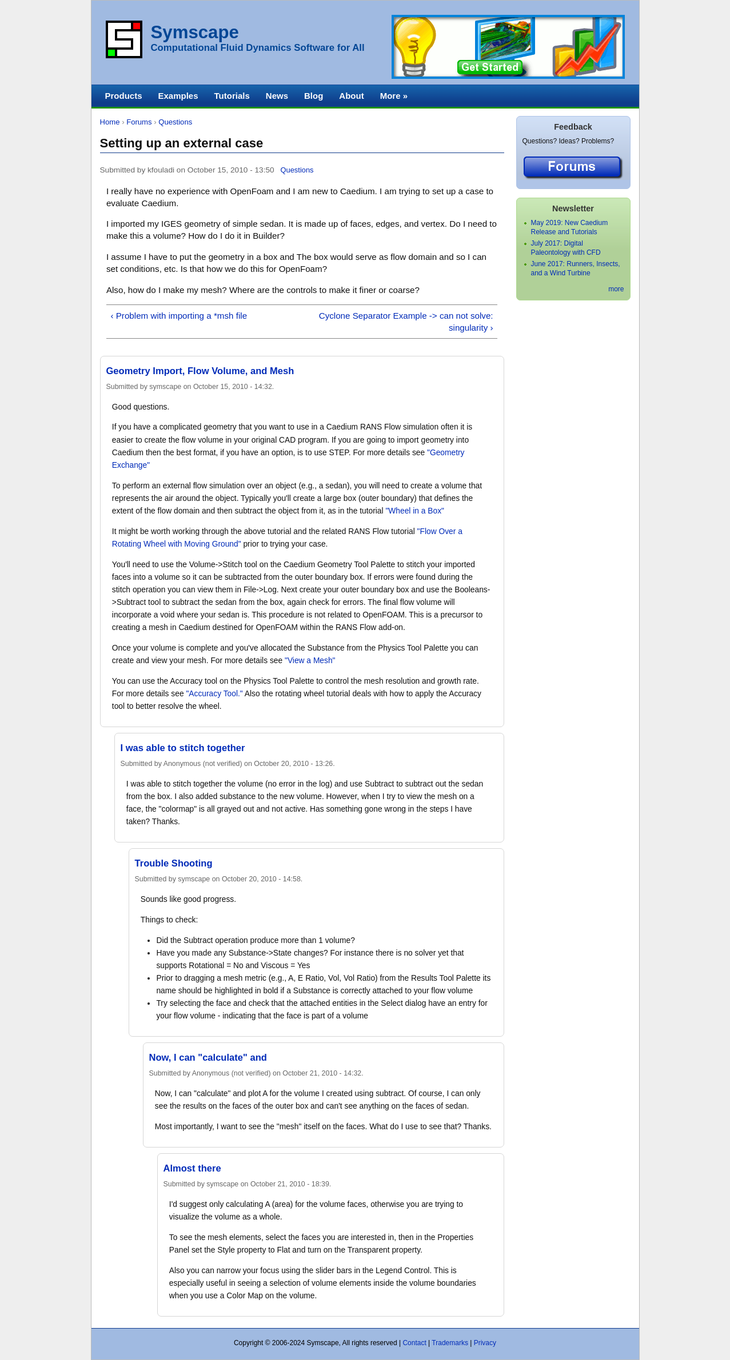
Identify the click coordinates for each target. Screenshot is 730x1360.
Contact (414, 1343)
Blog (313, 96)
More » (394, 96)
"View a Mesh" (310, 660)
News (277, 96)
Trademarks (450, 1343)
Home (110, 122)
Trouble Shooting (174, 863)
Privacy (485, 1343)
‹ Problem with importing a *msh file (178, 315)
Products (123, 96)
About (351, 96)
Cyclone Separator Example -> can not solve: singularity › (406, 321)
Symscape (195, 32)
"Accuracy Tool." (214, 693)
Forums (138, 122)
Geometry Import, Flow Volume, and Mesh (200, 371)
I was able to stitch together (183, 748)
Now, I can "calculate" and (208, 1057)
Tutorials (232, 96)
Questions (175, 122)
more (616, 289)
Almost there (192, 1168)
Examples (178, 96)
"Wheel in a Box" (414, 511)
